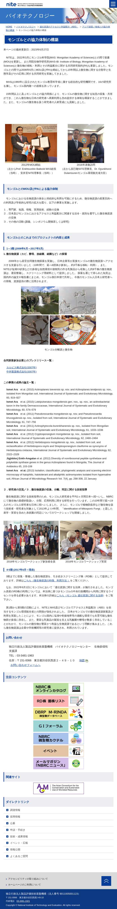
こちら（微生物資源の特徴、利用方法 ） (47, 580)
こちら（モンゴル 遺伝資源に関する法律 (80, 595)
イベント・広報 (19, 842)
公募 (12, 823)
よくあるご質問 (19, 856)
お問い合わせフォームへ (25, 665)
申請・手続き (17, 829)
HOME (9, 27)
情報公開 (15, 849)
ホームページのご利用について (24, 884)
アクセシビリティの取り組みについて (28, 878)
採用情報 (15, 816)
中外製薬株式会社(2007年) (21, 371)
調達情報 (15, 810)
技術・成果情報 (19, 836)
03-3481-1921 (23, 901)
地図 (83, 660)
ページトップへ (106, 881)
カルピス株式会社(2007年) (21, 367)
